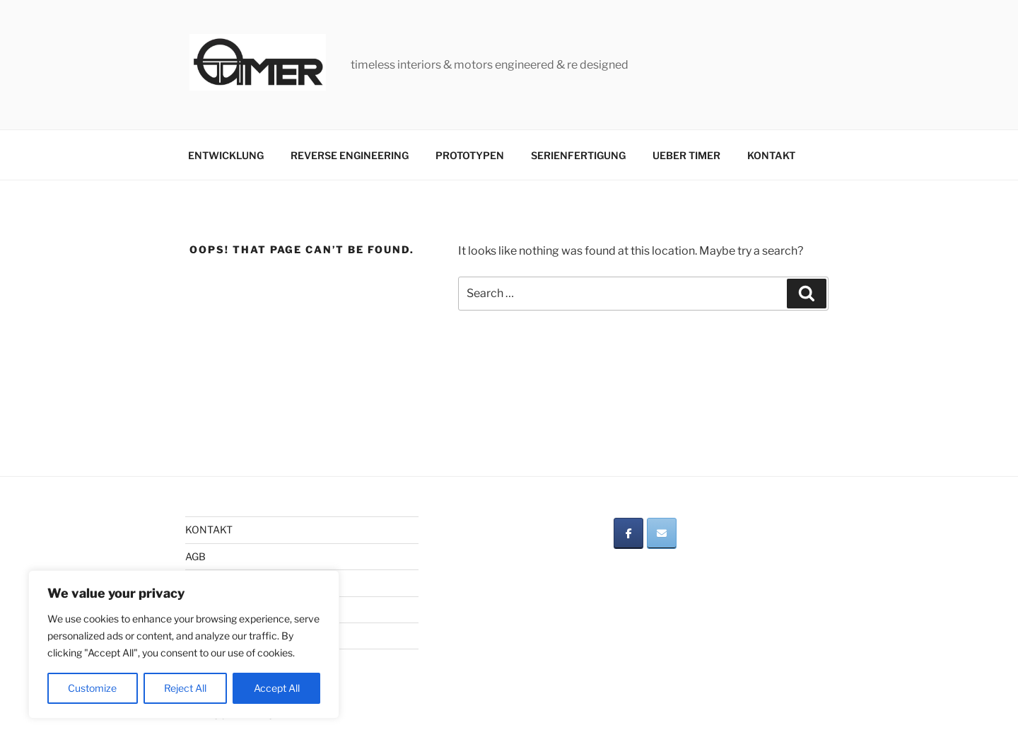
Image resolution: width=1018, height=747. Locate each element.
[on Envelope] (662, 533)
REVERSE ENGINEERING (350, 155)
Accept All (277, 688)
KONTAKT (771, 155)
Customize (92, 688)
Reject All (185, 688)
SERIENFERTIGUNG (578, 155)
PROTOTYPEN (469, 155)
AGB (195, 556)
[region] (183, 644)
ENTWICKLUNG (226, 155)
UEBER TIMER (686, 155)
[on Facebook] (628, 533)
